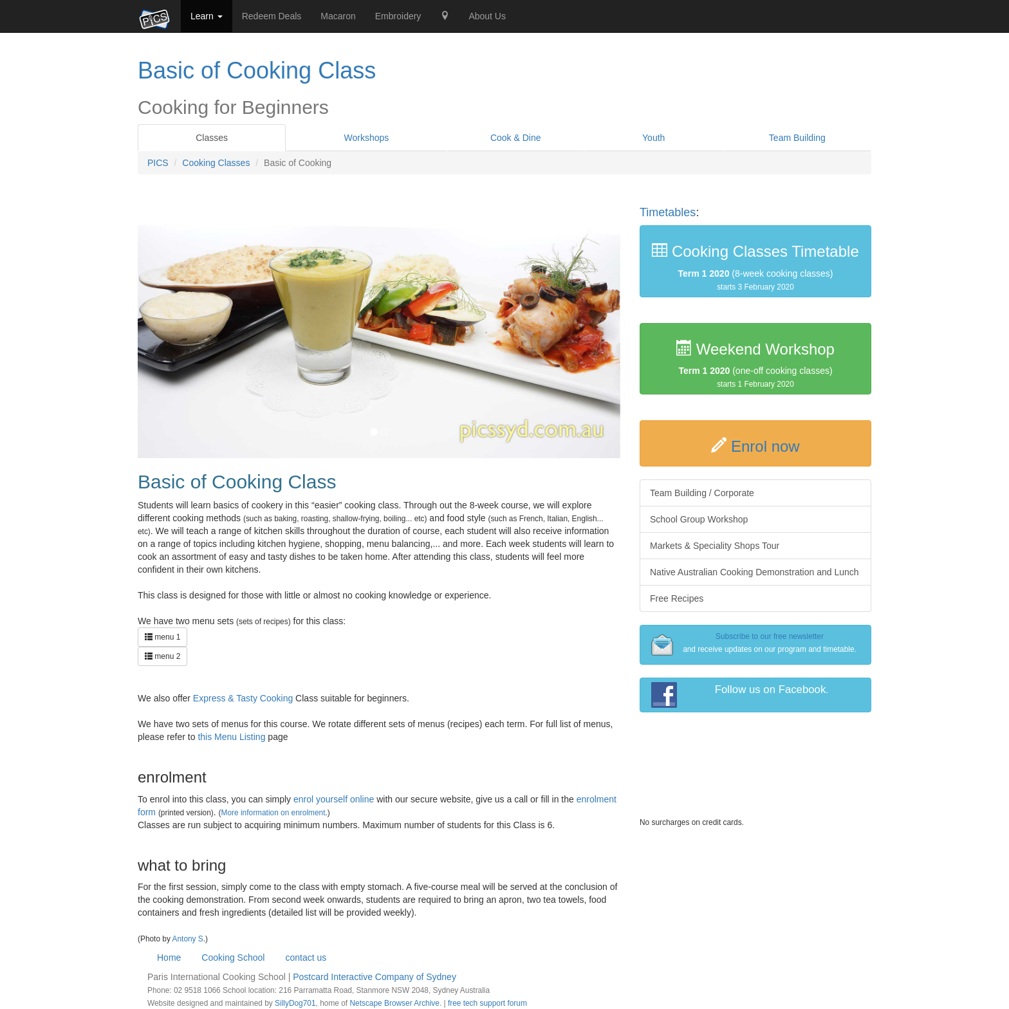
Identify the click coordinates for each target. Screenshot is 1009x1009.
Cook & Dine (515, 138)
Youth (653, 138)
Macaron (337, 16)
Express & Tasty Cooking (243, 698)
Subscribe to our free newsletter (770, 636)
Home (169, 957)
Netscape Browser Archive (394, 1003)
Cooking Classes (216, 163)
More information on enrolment (273, 812)
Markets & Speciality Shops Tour (714, 546)
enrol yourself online (333, 799)
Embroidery (398, 16)
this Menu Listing (231, 737)
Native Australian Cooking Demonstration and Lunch (754, 572)
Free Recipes (676, 598)
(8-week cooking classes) (755, 267)
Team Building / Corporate (702, 493)
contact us (305, 957)
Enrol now (765, 446)
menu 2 (162, 656)
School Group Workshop (699, 519)
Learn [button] (206, 16)
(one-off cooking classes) (755, 364)
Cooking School (232, 957)
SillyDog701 (295, 1003)
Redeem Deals (272, 16)
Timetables (668, 212)
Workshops (366, 138)
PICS (158, 163)
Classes (212, 138)
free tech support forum (487, 1003)
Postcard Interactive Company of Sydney (374, 977)
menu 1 (162, 637)
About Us (487, 16)
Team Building (797, 138)
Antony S (187, 938)
